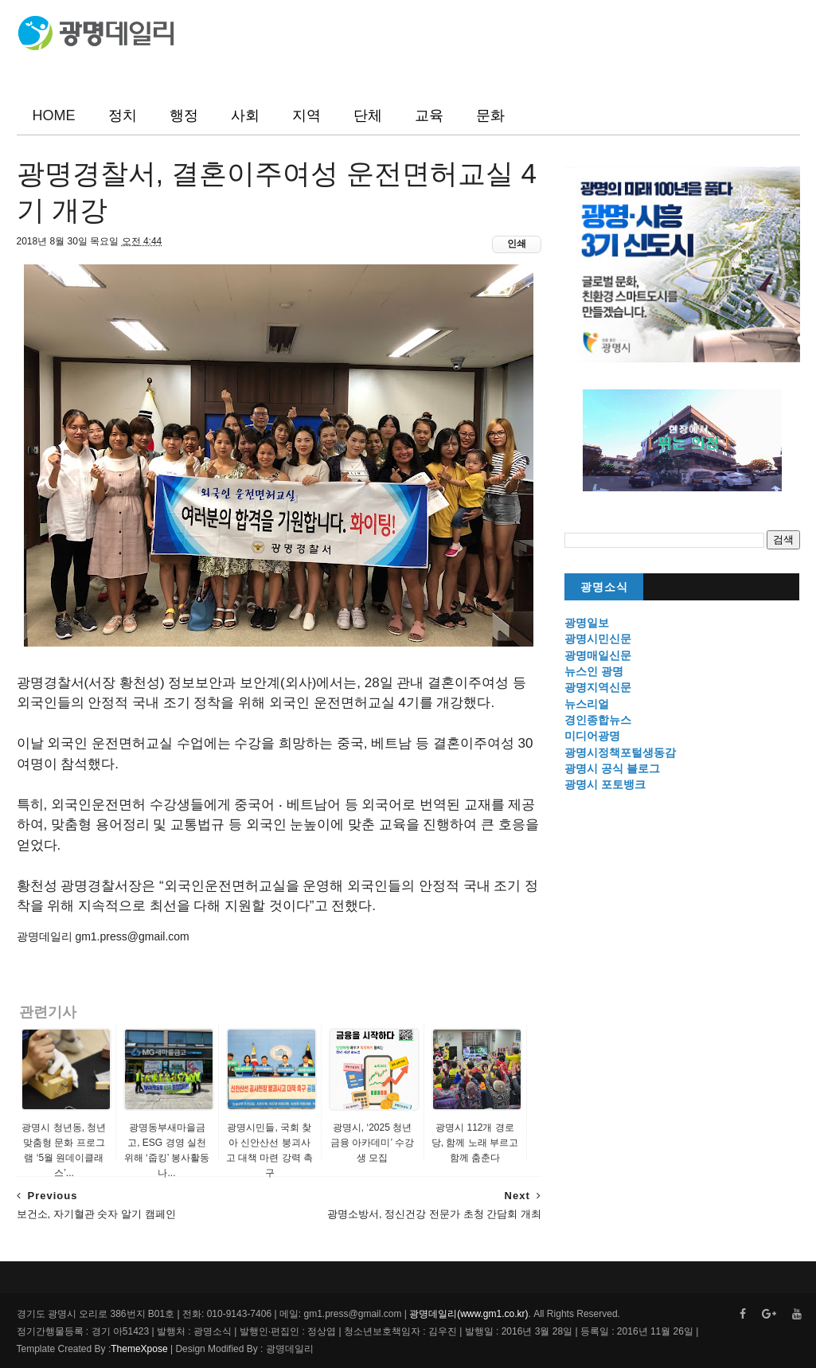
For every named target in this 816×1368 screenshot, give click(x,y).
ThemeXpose (139, 1348)
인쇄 (516, 243)
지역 (306, 115)
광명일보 (586, 622)
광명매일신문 (597, 655)
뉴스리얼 (586, 704)
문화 (490, 115)
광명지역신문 (597, 687)
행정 (184, 115)
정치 (122, 115)
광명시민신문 (597, 638)
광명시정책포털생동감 (620, 752)
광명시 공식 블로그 (612, 768)
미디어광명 (592, 735)
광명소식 (604, 587)
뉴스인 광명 (593, 671)
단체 (367, 115)
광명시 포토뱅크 (605, 784)
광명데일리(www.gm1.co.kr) (468, 1313)
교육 (429, 115)
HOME (54, 115)
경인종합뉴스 (597, 719)
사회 (245, 115)
